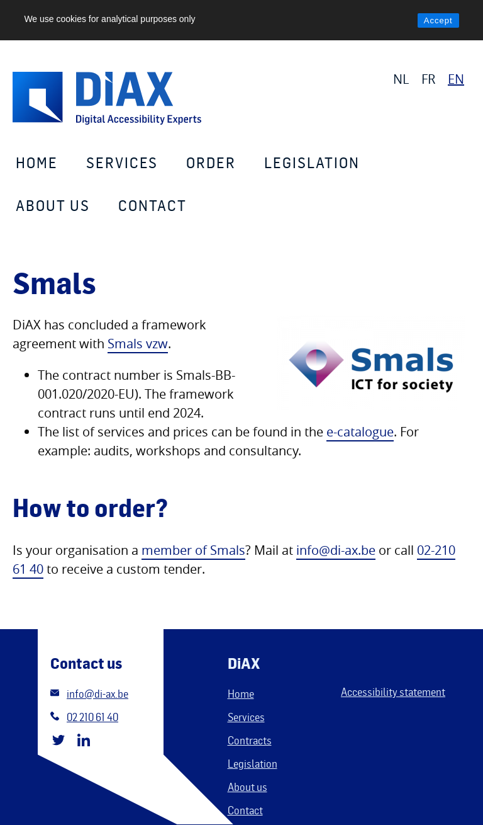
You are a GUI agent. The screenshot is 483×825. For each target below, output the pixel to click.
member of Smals (193, 550)
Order (211, 162)
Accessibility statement (393, 691)
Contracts (250, 740)
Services (122, 162)
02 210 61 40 (92, 717)
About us (53, 205)
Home (37, 162)
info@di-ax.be (335, 550)
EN (456, 79)
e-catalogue (360, 431)
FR (428, 79)
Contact (152, 205)
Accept (438, 20)
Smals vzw (138, 343)
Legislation (312, 162)
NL (401, 79)
